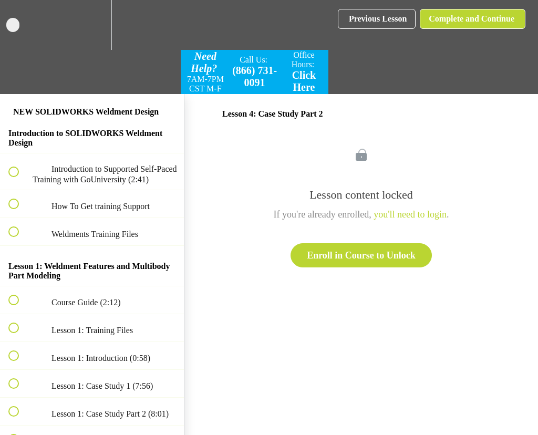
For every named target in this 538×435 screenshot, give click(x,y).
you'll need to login (410, 214)
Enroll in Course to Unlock (361, 255)
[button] (19, 25)
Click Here (304, 81)
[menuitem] (92, 25)
